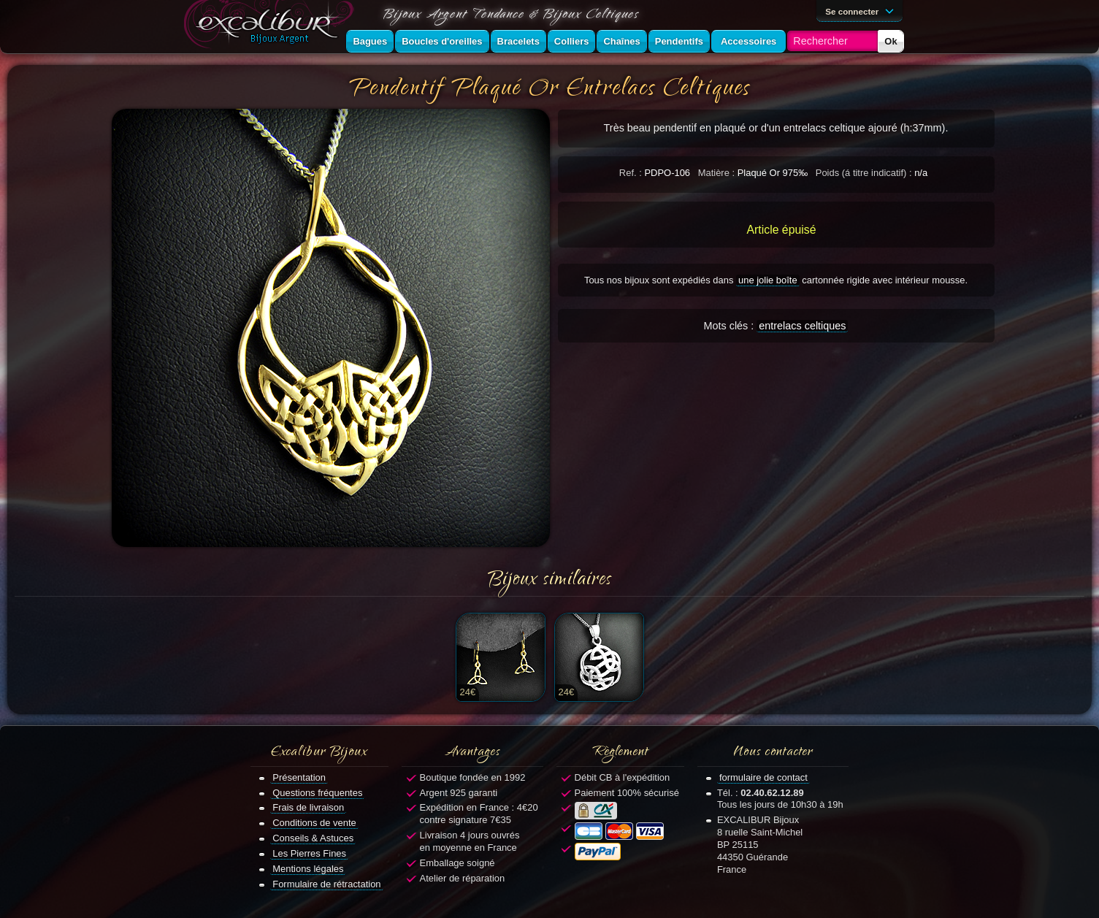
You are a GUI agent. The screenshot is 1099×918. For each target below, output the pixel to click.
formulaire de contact (763, 777)
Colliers (571, 41)
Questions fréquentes (317, 792)
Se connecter (861, 10)
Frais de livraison (308, 807)
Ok (890, 41)
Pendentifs (679, 41)
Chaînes (621, 41)
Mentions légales (307, 868)
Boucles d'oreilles (442, 41)
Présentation (299, 777)
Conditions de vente (314, 822)
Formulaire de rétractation (326, 884)
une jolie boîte (767, 280)
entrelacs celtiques (802, 326)
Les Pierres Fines (309, 853)
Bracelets (518, 41)
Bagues (370, 41)
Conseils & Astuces (312, 838)
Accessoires (748, 41)
